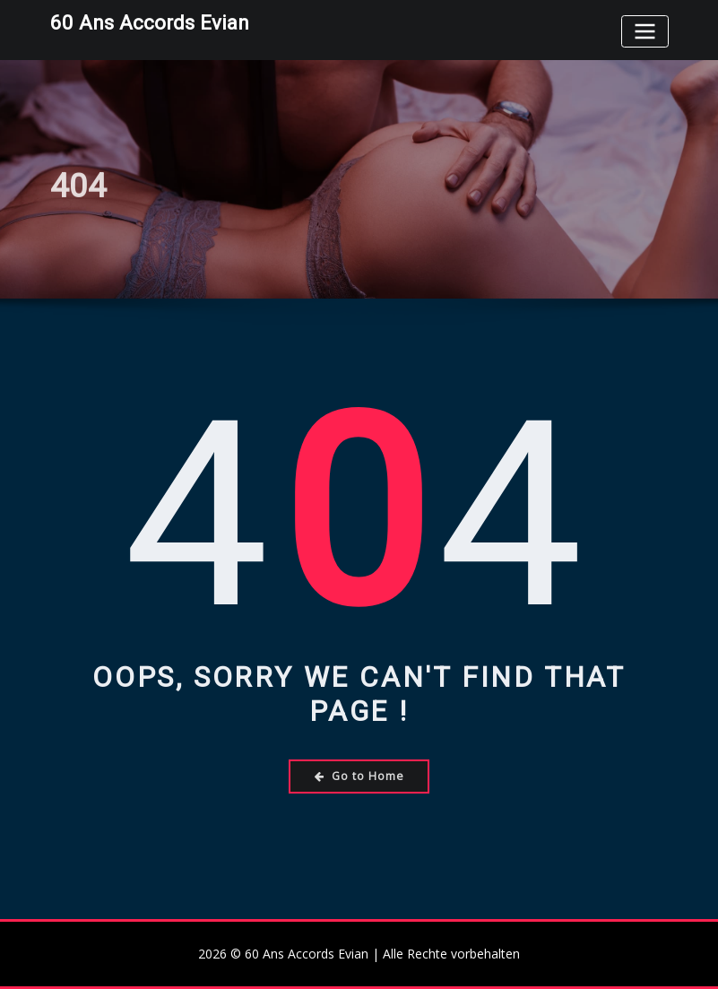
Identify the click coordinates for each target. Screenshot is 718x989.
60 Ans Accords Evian (149, 22)
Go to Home (359, 776)
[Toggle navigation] (644, 31)
